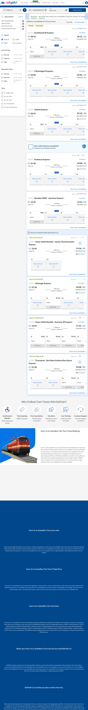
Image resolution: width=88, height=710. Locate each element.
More (63, 2)
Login (85, 3)
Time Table (83, 33)
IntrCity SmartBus (35, 2)
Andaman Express (39, 159)
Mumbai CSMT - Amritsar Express (46, 198)
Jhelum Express (38, 109)
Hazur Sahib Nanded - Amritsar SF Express (50, 322)
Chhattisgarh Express (40, 71)
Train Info (56, 2)
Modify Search (77, 10)
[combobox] (12, 10)
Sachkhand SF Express (41, 33)
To (29, 8)
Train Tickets (24, 2)
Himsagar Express (40, 283)
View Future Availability (79, 62)
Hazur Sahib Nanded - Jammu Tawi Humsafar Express (51, 243)
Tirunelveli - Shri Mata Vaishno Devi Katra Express (50, 361)
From (5, 8)
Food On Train (46, 2)
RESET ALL (21, 16)
